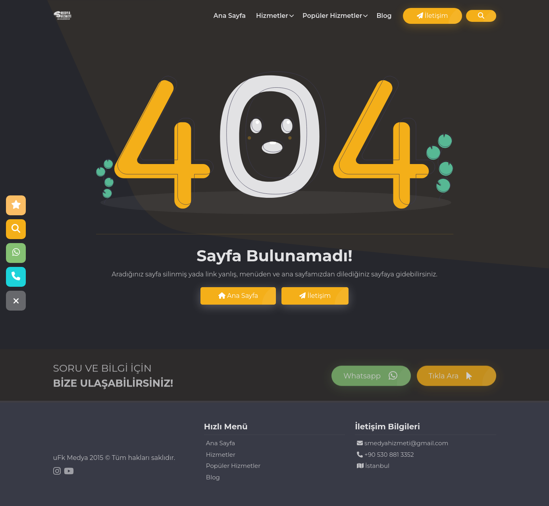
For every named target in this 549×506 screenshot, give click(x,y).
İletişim (432, 15)
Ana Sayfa (230, 15)
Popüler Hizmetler (332, 15)
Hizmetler (272, 15)
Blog (383, 15)
